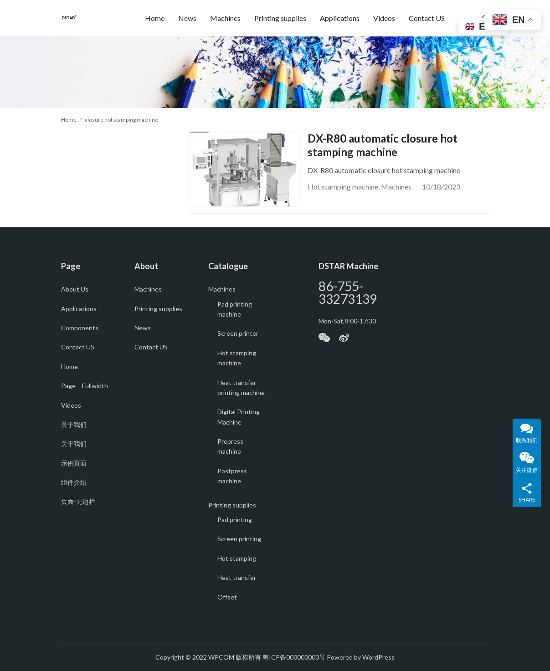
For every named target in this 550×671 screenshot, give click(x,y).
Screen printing (239, 539)
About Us (74, 289)
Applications (340, 18)
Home (154, 18)
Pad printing (234, 520)
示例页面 (74, 463)
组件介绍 (74, 483)
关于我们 (74, 424)
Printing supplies (280, 18)
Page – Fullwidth (84, 386)
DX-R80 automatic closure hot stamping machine (382, 145)
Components (79, 328)
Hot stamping (236, 558)
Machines (225, 18)
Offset (227, 597)
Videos (384, 18)
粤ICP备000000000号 (293, 657)
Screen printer (237, 334)
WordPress (378, 657)
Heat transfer (236, 578)
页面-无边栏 (78, 502)
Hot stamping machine (343, 186)
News (187, 18)
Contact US (427, 18)
